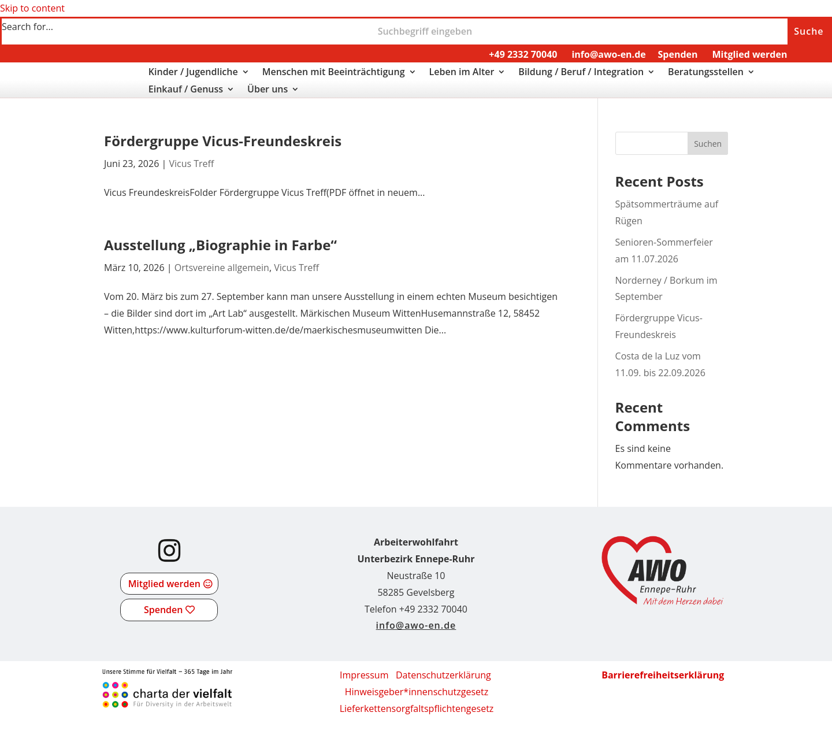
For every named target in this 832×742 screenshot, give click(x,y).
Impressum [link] (364, 675)
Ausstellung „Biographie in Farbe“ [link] (220, 244)
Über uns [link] (267, 90)
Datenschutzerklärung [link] (443, 675)
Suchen (708, 143)
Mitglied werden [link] (749, 54)
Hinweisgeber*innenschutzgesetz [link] (417, 691)
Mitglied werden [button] (164, 583)
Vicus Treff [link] (191, 163)
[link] (41, 92)
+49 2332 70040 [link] (523, 54)
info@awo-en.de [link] (608, 54)
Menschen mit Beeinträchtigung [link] (333, 73)
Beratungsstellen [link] (706, 73)
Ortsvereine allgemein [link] (221, 267)
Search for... (27, 26)
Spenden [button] (163, 609)
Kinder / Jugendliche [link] (193, 73)
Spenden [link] (678, 54)
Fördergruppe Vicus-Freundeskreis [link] (222, 140)
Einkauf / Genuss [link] (185, 90)
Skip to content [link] (32, 8)
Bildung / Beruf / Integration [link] (581, 73)
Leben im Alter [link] (462, 73)
